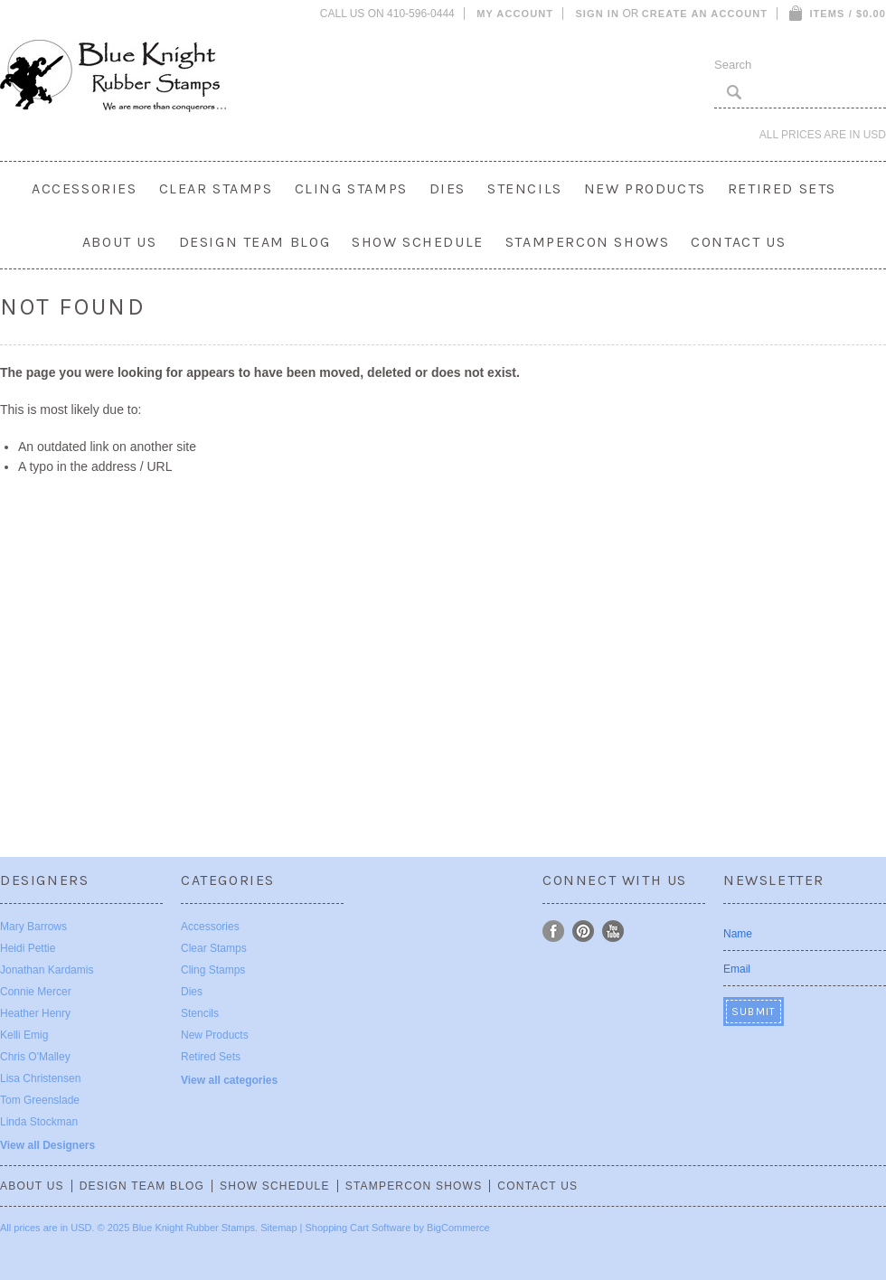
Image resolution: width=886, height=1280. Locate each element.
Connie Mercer (35, 991)
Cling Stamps (351, 188)
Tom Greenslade (40, 1100)
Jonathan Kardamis (46, 970)
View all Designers (47, 1145)
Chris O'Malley (35, 1056)
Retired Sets (782, 188)
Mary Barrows (33, 926)
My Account (514, 13)
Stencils (524, 188)
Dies (447, 188)
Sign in (597, 13)
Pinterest (583, 931)
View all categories (229, 1080)
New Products (645, 188)
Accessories (84, 188)
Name (737, 933)
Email (736, 969)
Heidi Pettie (27, 948)
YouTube (613, 931)
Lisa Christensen (40, 1078)
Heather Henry (35, 1013)
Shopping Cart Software (358, 1227)
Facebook (553, 931)
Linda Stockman (39, 1121)
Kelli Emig (24, 1035)
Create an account (705, 13)
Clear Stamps (216, 188)
